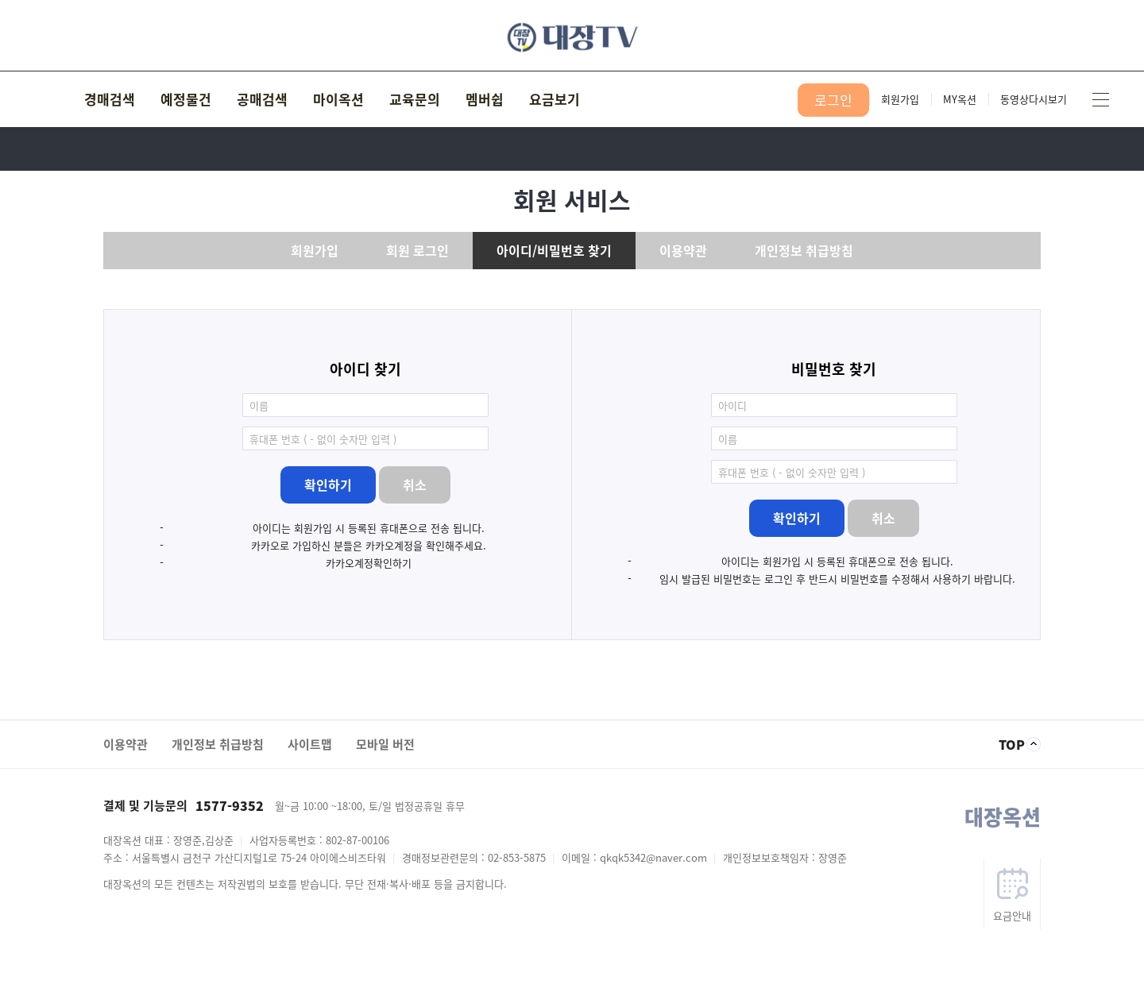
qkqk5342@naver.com (653, 857)
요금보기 (554, 99)
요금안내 (1012, 915)
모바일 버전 (385, 744)
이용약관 (683, 250)
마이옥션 (338, 99)
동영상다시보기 (1033, 98)
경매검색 (109, 99)
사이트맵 (1100, 99)
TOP (1012, 744)
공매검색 (262, 99)
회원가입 (900, 98)
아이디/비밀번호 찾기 (554, 250)
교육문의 (414, 99)
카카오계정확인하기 (369, 562)
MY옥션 (959, 98)
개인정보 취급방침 (804, 250)
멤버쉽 (485, 99)
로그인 (833, 100)
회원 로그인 (417, 250)
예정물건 (185, 99)
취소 (415, 484)
